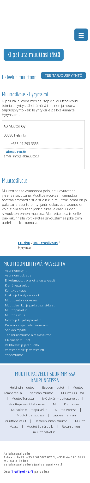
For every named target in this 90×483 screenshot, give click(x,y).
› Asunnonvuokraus (17, 275)
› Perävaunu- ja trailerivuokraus (26, 325)
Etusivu (24, 243)
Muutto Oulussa (72, 393)
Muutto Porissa (65, 410)
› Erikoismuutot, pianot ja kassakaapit (29, 280)
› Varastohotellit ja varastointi (24, 350)
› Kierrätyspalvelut (16, 285)
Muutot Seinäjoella (40, 426)
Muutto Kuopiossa (66, 404)
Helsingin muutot (22, 387)
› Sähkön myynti (15, 330)
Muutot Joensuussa (30, 415)
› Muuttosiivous (14, 315)
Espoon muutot (53, 387)
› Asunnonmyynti (15, 270)
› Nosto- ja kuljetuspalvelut (22, 320)
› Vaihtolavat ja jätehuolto (21, 345)
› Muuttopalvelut (15, 310)
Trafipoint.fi (22, 471)
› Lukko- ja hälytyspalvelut (21, 295)
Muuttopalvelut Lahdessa (27, 404)
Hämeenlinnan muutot (51, 421)
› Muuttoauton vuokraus (20, 300)
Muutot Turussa (23, 398)
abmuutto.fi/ (16, 152)
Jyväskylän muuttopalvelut (60, 398)
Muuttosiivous (45, 243)
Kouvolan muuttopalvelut (29, 410)
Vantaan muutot (41, 393)
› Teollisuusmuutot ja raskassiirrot (27, 335)
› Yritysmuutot (13, 355)
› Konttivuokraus (15, 290)
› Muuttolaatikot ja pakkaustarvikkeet (29, 305)
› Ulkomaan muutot (17, 340)
